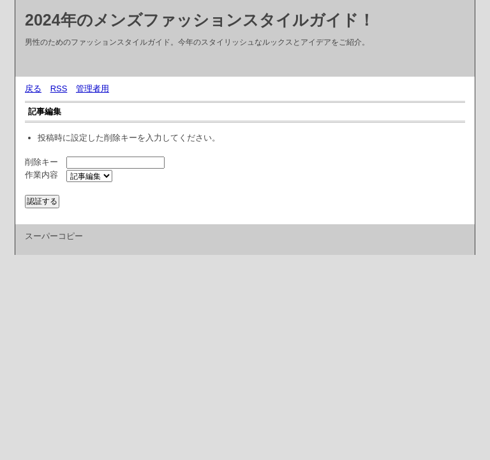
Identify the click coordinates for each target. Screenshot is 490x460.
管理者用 (92, 88)
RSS (59, 88)
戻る (33, 88)
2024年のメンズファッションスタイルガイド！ (200, 20)
